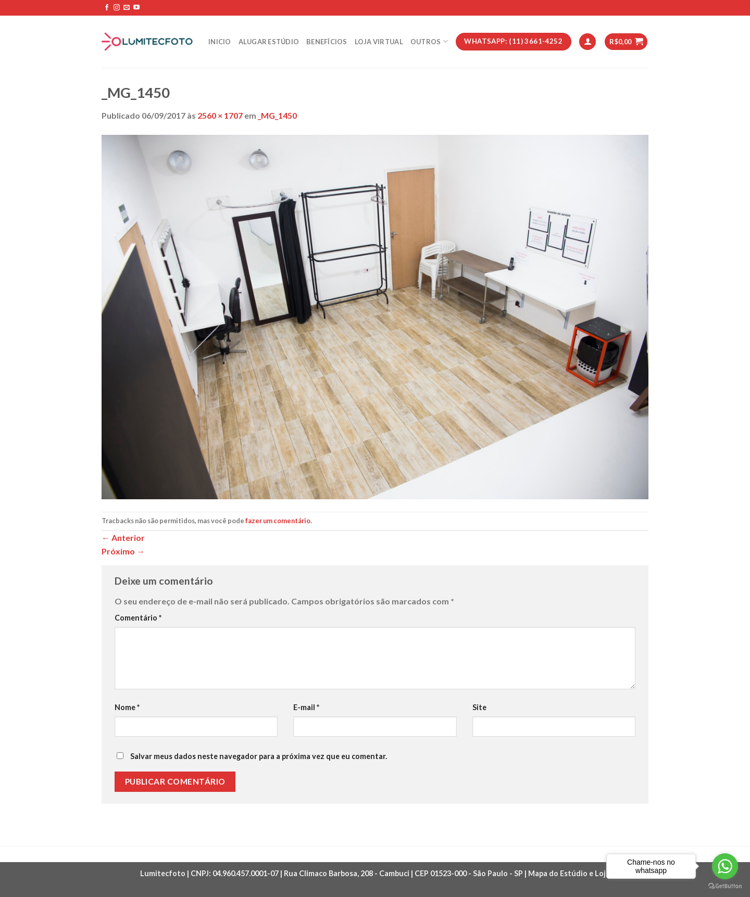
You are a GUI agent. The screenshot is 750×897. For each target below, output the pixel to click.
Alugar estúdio (269, 41)
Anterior (123, 537)
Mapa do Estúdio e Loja (569, 873)
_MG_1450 (277, 115)
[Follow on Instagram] (117, 7)
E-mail (306, 707)
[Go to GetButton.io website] (725, 886)
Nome (127, 707)
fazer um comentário (277, 520)
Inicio (219, 41)
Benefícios (326, 41)
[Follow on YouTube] (136, 7)
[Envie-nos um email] (126, 7)
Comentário (138, 617)
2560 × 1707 (220, 115)
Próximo (123, 551)
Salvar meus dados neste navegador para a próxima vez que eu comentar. (258, 756)
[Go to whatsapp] (725, 866)
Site (479, 707)
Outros (429, 41)
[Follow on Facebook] (107, 7)
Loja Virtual (379, 41)
